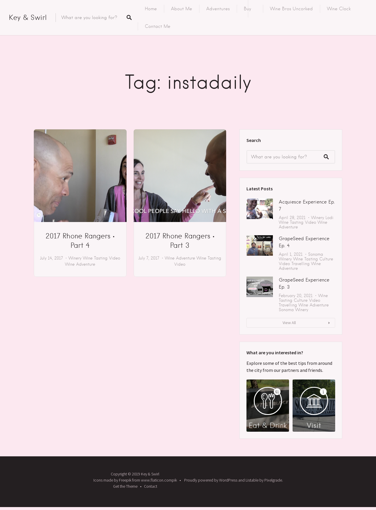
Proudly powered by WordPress (210, 480)
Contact (150, 486)
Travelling (300, 263)
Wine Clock (339, 8)
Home (151, 8)
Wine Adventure (80, 264)
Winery (74, 258)
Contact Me (157, 26)
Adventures (218, 8)
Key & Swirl (28, 17)
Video (114, 258)
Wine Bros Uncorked (291, 8)
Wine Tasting (95, 258)
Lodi (329, 217)
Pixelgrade (273, 480)
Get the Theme (125, 486)
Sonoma (315, 254)
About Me (181, 8)
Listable (252, 480)
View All (289, 322)
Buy (247, 8)
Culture (326, 259)
